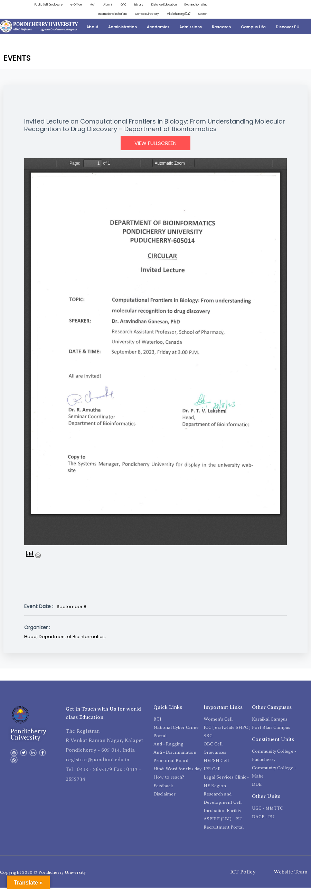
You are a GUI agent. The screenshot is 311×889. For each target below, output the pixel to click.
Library (124, 5)
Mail (70, 5)
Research (221, 28)
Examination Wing (192, 5)
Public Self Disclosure (21, 5)
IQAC (107, 5)
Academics (158, 28)
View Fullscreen (155, 144)
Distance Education (153, 5)
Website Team (291, 873)
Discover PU (287, 28)
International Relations (94, 15)
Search (201, 15)
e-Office (52, 5)
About (92, 28)
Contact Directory (135, 15)
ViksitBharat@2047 (173, 15)
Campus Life (253, 28)
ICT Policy (243, 873)
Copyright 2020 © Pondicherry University (43, 873)
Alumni (88, 5)
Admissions (190, 28)
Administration (122, 28)
